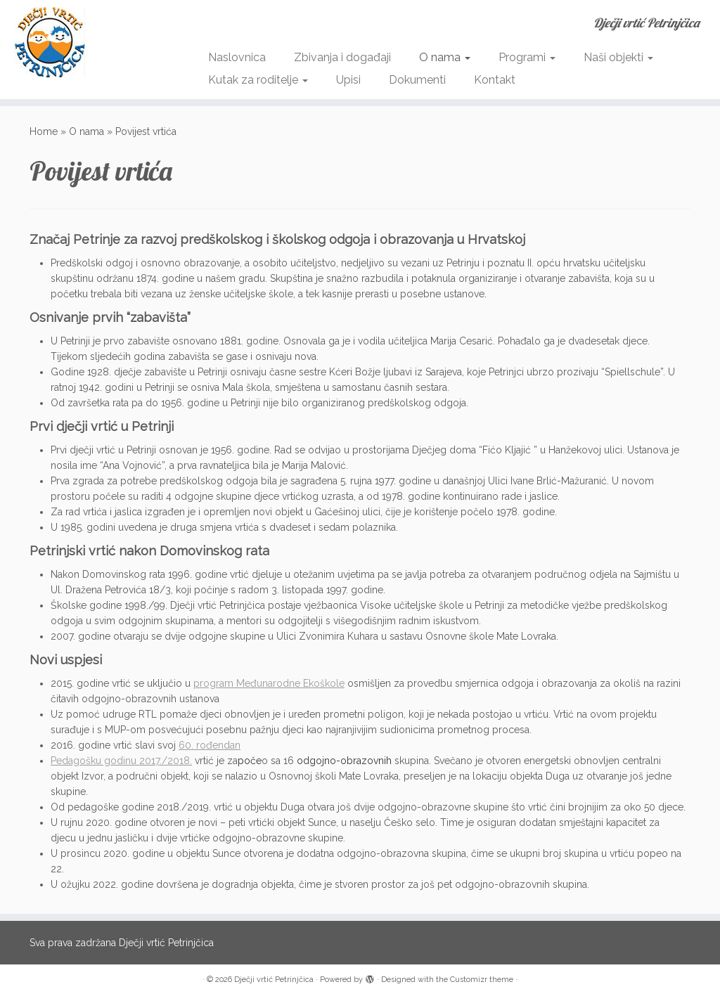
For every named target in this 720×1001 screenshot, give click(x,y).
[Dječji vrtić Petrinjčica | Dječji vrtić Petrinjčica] (84, 42)
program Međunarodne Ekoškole (269, 683)
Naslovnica (237, 57)
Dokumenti (417, 79)
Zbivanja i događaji (342, 57)
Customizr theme (481, 979)
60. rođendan (209, 745)
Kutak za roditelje (258, 79)
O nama (444, 57)
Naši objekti (618, 57)
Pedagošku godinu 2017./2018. (121, 760)
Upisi (348, 79)
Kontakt (494, 79)
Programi (527, 57)
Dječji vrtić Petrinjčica (274, 979)
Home (44, 131)
